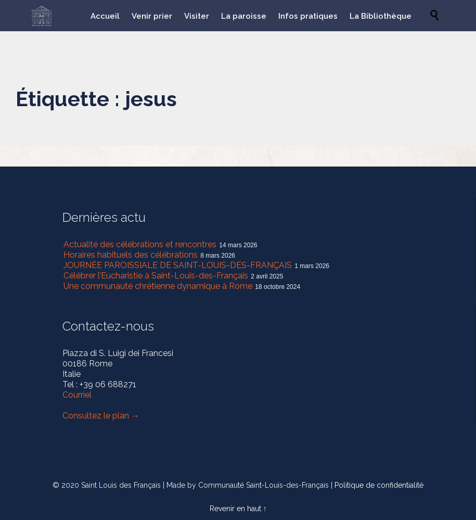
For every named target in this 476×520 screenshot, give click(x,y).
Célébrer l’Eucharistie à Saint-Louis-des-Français (155, 276)
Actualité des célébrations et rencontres (139, 244)
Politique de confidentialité (379, 485)
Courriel (77, 395)
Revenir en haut (235, 508)
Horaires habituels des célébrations (130, 255)
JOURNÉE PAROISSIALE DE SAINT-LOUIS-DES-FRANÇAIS (177, 265)
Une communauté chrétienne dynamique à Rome (157, 286)
